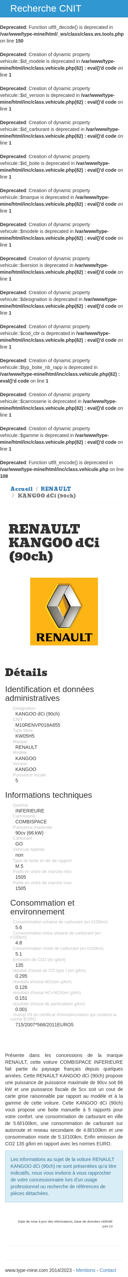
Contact (108, 1270)
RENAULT (56, 489)
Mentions (86, 1270)
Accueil (21, 489)
